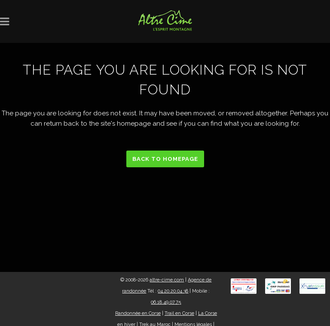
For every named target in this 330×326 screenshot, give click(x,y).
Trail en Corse (179, 313)
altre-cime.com (167, 280)
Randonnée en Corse (138, 313)
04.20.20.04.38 (173, 291)
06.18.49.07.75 (166, 302)
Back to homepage (165, 159)
